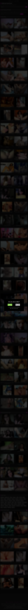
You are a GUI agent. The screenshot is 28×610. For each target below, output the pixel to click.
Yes (10, 304)
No (17, 304)
